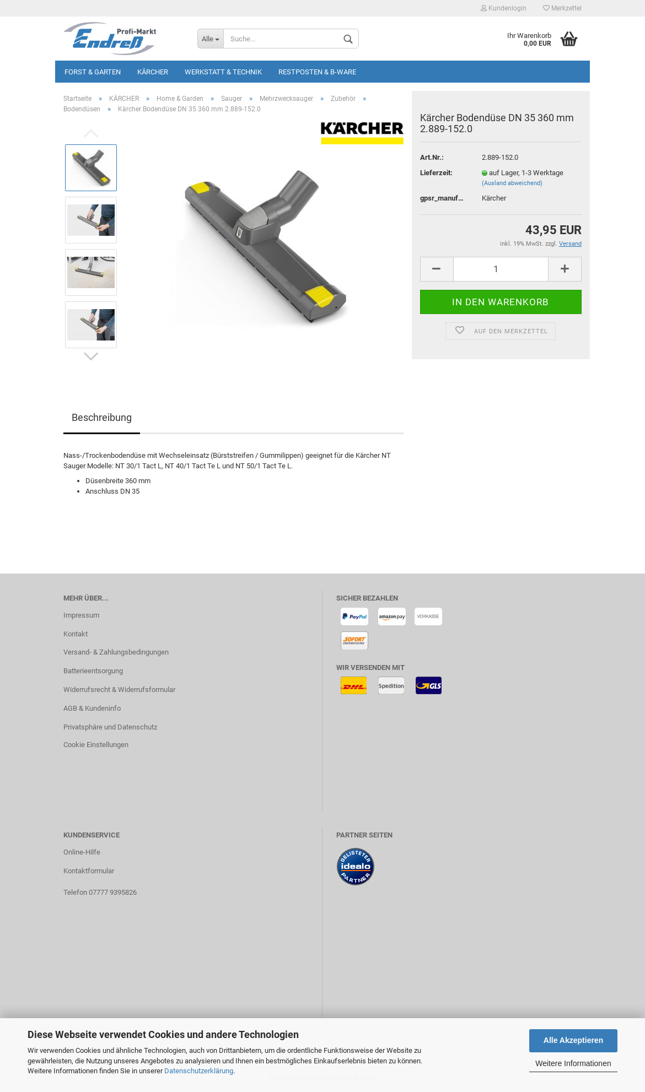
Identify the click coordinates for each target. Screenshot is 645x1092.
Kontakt (75, 634)
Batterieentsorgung (93, 671)
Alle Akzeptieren (573, 1040)
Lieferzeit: (436, 173)
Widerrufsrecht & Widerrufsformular (119, 689)
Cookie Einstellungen (95, 744)
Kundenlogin (503, 8)
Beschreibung (102, 417)
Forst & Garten (92, 72)
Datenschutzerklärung (198, 1071)
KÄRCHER (152, 72)
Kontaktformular (88, 871)
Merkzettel (562, 8)
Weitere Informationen (573, 1063)
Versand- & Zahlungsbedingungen (116, 652)
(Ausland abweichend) (512, 183)
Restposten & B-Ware (317, 72)
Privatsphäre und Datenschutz (110, 727)
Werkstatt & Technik (223, 72)
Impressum (81, 615)
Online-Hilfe (81, 852)
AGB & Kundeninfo (92, 708)
